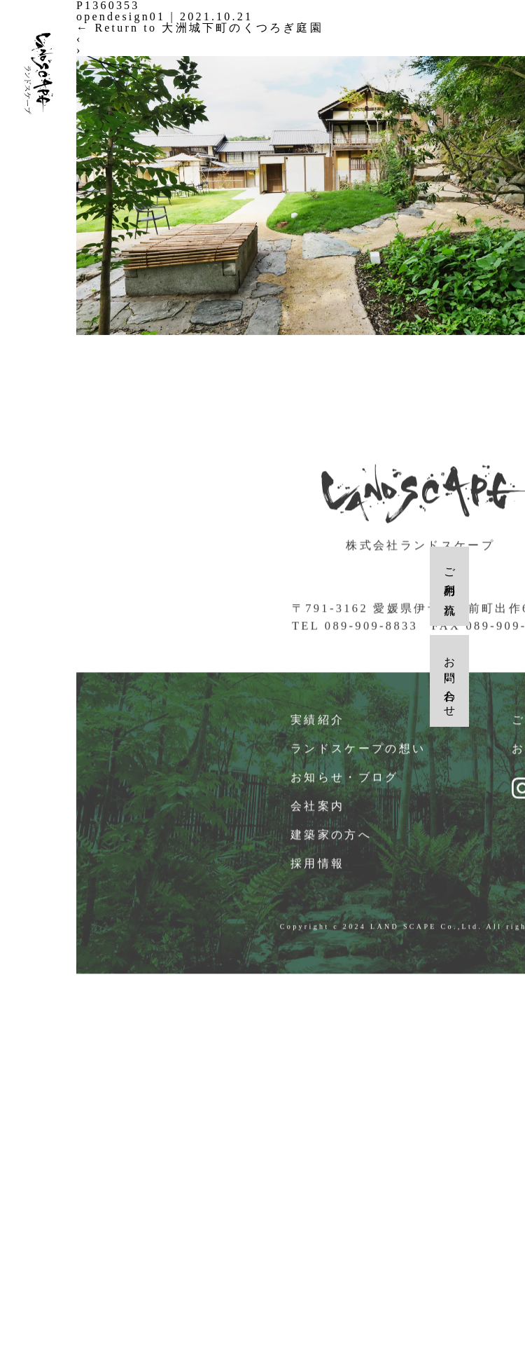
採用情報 (318, 874)
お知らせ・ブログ (345, 788)
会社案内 (318, 817)
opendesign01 (120, 16)
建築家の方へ (331, 846)
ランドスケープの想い (359, 759)
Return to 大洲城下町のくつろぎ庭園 (199, 28)
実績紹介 (318, 731)
